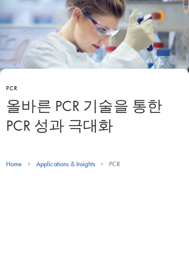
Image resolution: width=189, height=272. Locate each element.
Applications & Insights (65, 164)
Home (14, 164)
